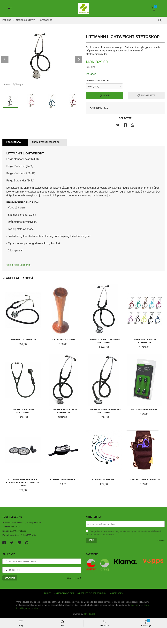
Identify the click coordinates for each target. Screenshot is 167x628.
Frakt (47, 593)
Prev (4, 59)
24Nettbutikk (89, 614)
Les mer (161, 541)
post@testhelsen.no (19, 531)
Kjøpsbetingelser (64, 593)
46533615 (15, 527)
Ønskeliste (146, 95)
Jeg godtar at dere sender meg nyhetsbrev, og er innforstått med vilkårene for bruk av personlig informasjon (124, 533)
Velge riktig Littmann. (18, 264)
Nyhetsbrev (116, 593)
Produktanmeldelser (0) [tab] (46, 142)
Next (78, 59)
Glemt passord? (74, 578)
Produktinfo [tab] (13, 142)
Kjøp (104, 95)
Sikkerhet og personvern (91, 593)
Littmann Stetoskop (97, 81)
